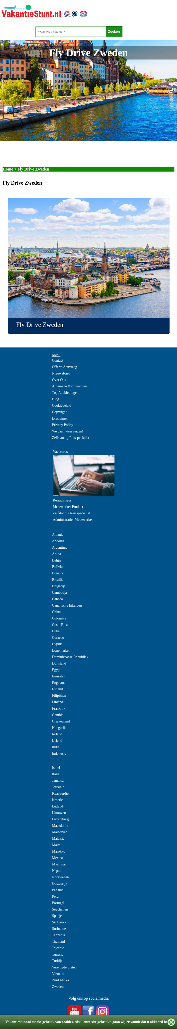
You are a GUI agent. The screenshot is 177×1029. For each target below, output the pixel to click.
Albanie (57, 535)
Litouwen (59, 813)
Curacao (58, 638)
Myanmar (59, 864)
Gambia (57, 715)
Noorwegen (60, 877)
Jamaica (58, 781)
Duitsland (59, 663)
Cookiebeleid (61, 405)
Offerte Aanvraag (64, 367)
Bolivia (57, 567)
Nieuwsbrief (61, 373)
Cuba (56, 631)
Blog (55, 399)
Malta (56, 845)
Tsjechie (58, 948)
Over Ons (59, 380)
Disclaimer (60, 418)
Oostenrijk (59, 884)
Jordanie (58, 787)
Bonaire (57, 573)
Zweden (58, 987)
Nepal (56, 871)
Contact (57, 360)
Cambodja (59, 592)
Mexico (57, 858)
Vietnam (58, 974)
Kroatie (57, 800)
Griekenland (61, 721)
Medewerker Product (68, 507)
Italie (55, 774)
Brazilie (57, 580)
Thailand (58, 941)
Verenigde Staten (64, 967)
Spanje (57, 916)
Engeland (59, 683)
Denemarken (61, 650)
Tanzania (58, 935)
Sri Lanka (59, 922)
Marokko (58, 851)
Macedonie (60, 826)
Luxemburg (60, 819)
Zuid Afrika (60, 980)
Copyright (59, 412)
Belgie (56, 560)
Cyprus (57, 644)
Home (8, 169)
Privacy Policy (62, 425)
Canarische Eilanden (67, 605)
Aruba (56, 554)
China (56, 612)
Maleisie (58, 838)
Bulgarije (58, 586)
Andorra (58, 541)
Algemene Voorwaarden (69, 386)
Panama (57, 890)
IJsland (57, 741)
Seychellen (60, 909)
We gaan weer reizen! (67, 431)
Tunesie (57, 954)
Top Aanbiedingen (65, 393)
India (55, 747)
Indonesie (59, 753)
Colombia (59, 618)
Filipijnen (59, 696)
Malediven (59, 832)
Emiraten (58, 676)
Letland (57, 806)
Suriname (59, 929)
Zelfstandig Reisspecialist (70, 438)
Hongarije (59, 728)
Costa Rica (60, 625)
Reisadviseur (62, 500)
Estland (57, 689)
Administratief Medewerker (73, 520)
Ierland (57, 734)
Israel (56, 768)
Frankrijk (58, 708)
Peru (55, 896)
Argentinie (59, 547)
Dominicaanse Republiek (70, 657)
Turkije (57, 961)
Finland (57, 702)
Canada (57, 599)
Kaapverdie (60, 793)
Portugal (58, 903)
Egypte (57, 670)
